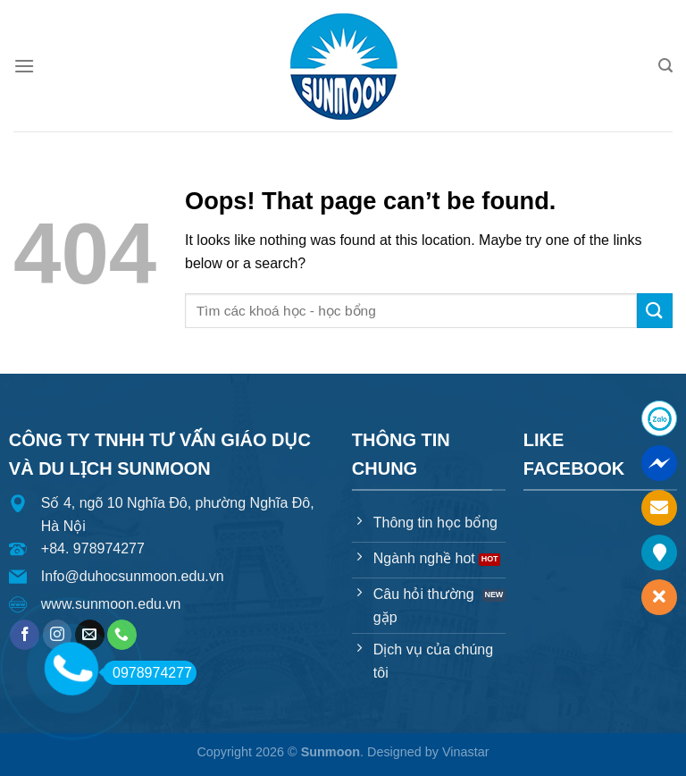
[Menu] (24, 66)
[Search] (665, 65)
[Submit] (655, 310)
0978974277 (147, 672)
